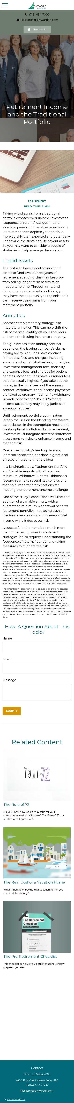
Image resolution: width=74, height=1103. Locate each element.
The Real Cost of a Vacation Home (34, 882)
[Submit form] (12, 711)
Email (7, 659)
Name (7, 638)
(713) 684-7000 (37, 14)
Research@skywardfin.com (37, 19)
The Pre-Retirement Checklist (30, 956)
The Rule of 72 (16, 804)
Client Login (37, 29)
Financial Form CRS (16, 1099)
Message (9, 680)
